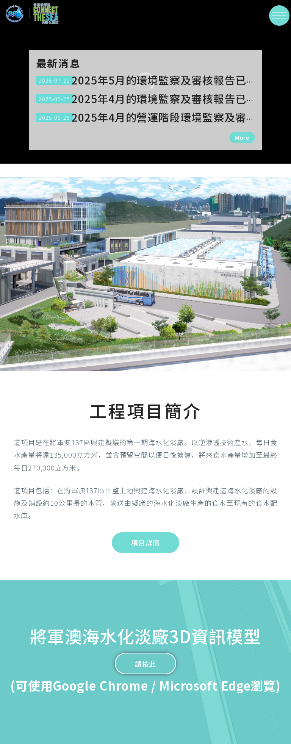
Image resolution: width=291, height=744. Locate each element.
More (242, 137)
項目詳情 (145, 542)
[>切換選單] (279, 15)
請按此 (145, 664)
